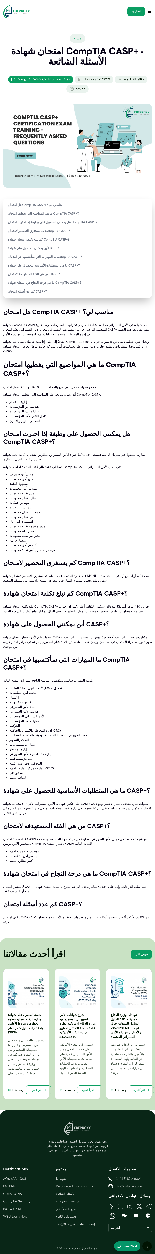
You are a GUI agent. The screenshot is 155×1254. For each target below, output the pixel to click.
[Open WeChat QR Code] (124, 1216)
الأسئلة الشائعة (65, 1194)
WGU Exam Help (15, 1216)
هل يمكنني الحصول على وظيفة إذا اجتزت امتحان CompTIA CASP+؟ (52, 222)
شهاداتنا (61, 1179)
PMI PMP (9, 1186)
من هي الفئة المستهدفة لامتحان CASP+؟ (34, 274)
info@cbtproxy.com (129, 1186)
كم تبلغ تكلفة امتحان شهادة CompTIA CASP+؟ (38, 239)
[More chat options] (147, 1246)
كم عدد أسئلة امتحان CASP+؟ (27, 291)
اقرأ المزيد (38, 1090)
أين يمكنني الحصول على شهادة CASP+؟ (34, 248)
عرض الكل (141, 954)
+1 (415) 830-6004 (125, 1179)
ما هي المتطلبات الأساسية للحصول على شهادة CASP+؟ (44, 265)
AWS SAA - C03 (14, 1179)
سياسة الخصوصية (67, 1201)
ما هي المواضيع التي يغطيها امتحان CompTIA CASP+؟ (43, 213)
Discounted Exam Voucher (75, 1186)
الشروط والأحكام (67, 1209)
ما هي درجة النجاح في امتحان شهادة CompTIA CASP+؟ (44, 283)
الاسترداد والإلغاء (66, 1216)
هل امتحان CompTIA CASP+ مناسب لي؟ (35, 205)
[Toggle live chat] (127, 1246)
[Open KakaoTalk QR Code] (136, 1216)
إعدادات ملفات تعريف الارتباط (75, 1224)
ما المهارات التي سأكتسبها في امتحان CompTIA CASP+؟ (45, 257)
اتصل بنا (136, 11)
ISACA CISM (12, 1209)
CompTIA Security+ (17, 1201)
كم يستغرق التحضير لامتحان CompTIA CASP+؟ (39, 231)
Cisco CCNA (12, 1194)
